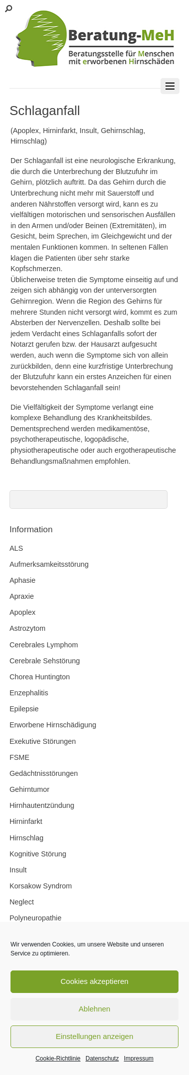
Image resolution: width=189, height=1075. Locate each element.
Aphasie (23, 580)
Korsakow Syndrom (41, 886)
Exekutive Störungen (43, 741)
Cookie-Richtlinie (58, 1058)
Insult (18, 870)
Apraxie (22, 596)
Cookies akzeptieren (94, 981)
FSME (20, 757)
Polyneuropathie (36, 918)
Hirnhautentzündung (42, 805)
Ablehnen (94, 1008)
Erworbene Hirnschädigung (53, 725)
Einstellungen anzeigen (94, 1036)
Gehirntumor (30, 789)
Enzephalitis (29, 693)
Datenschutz (102, 1058)
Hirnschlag (27, 838)
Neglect (22, 902)
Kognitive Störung (38, 854)
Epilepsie (24, 709)
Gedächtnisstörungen (44, 773)
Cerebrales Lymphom (44, 645)
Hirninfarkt (26, 821)
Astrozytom (28, 628)
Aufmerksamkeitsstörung (49, 564)
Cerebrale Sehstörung (45, 661)
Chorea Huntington (40, 677)
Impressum (139, 1058)
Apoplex (23, 612)
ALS (16, 548)
